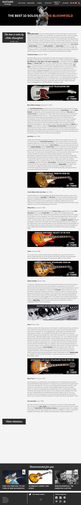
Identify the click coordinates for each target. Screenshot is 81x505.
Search (79, 3)
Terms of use (6, 499)
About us (5, 497)
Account (66, 3)
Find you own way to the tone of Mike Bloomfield (14, 479)
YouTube (64, 501)
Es (73, 3)
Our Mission (5, 498)
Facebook (56, 497)
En (71, 3)
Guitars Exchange (7, 2)
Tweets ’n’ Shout (57, 3)
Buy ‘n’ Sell (22, 3)
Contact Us (5, 502)
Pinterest (56, 501)
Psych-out (48, 3)
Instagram (60, 497)
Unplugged (30, 3)
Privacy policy (6, 501)
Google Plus (60, 501)
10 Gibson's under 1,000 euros (40, 479)
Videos (39, 3)
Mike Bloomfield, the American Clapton (67, 479)
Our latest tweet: (39, 494)
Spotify (64, 497)
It (76, 3)
